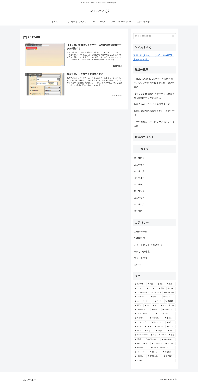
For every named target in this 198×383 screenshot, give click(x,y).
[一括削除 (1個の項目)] (140, 356)
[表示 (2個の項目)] (170, 322)
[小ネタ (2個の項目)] (138, 326)
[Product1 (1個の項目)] (155, 360)
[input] (154, 36)
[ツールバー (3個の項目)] (142, 297)
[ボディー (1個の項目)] (142, 348)
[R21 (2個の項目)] (155, 305)
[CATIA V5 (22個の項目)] (140, 284)
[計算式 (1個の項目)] (139, 339)
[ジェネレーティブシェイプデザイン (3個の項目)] (148, 292)
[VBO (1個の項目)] (171, 331)
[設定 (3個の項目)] (156, 297)
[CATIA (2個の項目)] (148, 326)
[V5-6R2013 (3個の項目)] (169, 292)
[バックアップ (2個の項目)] (142, 322)
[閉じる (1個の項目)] (155, 352)
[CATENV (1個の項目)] (169, 356)
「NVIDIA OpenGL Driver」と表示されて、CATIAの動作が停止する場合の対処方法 (154, 83)
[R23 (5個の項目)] (171, 284)
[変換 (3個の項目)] (162, 288)
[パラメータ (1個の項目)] (141, 352)
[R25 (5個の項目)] (151, 284)
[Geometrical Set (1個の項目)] (141, 335)
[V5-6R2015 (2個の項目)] (156, 318)
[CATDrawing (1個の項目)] (154, 356)
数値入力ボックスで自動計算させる (152, 104)
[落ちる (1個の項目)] (149, 331)
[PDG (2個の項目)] (156, 310)
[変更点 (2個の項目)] (138, 305)
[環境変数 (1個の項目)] (169, 352)
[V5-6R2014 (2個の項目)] (141, 318)
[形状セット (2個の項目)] (157, 322)
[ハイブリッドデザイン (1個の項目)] (163, 348)
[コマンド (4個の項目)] (139, 288)
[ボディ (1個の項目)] (162, 335)
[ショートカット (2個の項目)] (144, 314)
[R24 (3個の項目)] (171, 288)
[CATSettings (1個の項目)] (168, 339)
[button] (173, 36)
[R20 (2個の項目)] (163, 305)
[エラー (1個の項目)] (139, 331)
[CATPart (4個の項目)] (151, 288)
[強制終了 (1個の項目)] (160, 331)
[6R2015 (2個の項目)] (170, 301)
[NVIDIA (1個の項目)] (170, 326)
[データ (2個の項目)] (159, 301)
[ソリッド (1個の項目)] (170, 343)
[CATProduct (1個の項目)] (152, 339)
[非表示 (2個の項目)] (170, 318)
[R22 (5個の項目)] (161, 284)
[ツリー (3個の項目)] (169, 297)
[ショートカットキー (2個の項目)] (143, 301)
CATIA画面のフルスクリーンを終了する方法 (154, 123)
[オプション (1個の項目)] (157, 343)
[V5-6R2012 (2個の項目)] (168, 310)
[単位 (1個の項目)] (172, 335)
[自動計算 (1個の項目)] (159, 326)
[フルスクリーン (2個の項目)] (165, 314)
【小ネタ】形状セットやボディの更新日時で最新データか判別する (154, 95)
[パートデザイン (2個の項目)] (142, 310)
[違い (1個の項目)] (146, 343)
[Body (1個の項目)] (154, 335)
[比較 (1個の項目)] (138, 343)
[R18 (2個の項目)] (172, 305)
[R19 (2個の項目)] (147, 305)
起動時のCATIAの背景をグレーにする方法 (154, 113)
